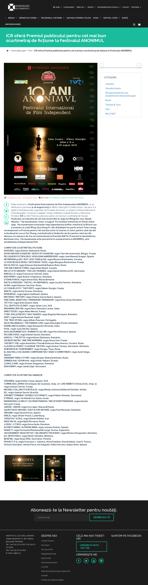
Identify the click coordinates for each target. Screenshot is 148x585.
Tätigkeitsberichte (48, 554)
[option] (24, 468)
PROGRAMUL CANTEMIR (51, 18)
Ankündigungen (13, 24)
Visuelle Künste (113, 88)
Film (107, 109)
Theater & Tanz (113, 105)
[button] (94, 65)
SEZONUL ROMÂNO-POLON (79, 18)
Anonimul (78, 198)
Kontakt (125, 7)
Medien (90, 7)
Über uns (80, 7)
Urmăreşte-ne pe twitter (89, 546)
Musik (108, 100)
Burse (125, 18)
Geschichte (46, 558)
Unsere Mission (47, 541)
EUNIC (96, 18)
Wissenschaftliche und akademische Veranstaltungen (120, 94)
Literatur (109, 84)
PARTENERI (135, 7)
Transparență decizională (108, 7)
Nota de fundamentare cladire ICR (55, 571)
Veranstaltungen (28, 18)
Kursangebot (69, 7)
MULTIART (110, 114)
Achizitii (44, 567)
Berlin (11, 18)
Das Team (45, 545)
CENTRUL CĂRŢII (110, 18)
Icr (50, 198)
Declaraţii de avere (49, 562)
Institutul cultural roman (63, 198)
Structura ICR (47, 549)
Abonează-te (101, 517)
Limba (56, 7)
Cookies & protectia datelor (52, 580)
